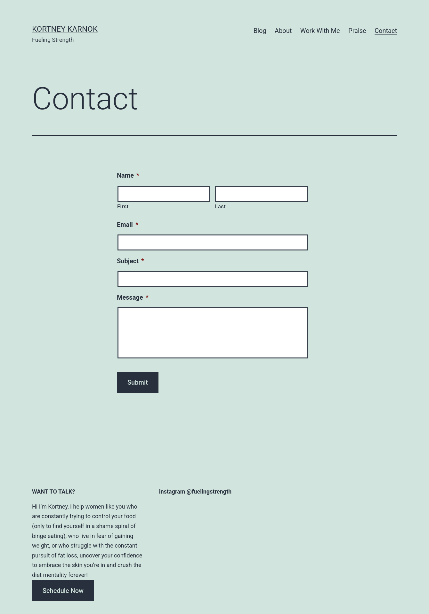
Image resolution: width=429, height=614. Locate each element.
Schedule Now (63, 591)
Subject (130, 261)
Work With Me (320, 31)
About (283, 31)
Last (220, 206)
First (123, 206)
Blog (260, 31)
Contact (386, 31)
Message (133, 297)
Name (128, 175)
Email (127, 224)
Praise (357, 31)
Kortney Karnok (65, 29)
